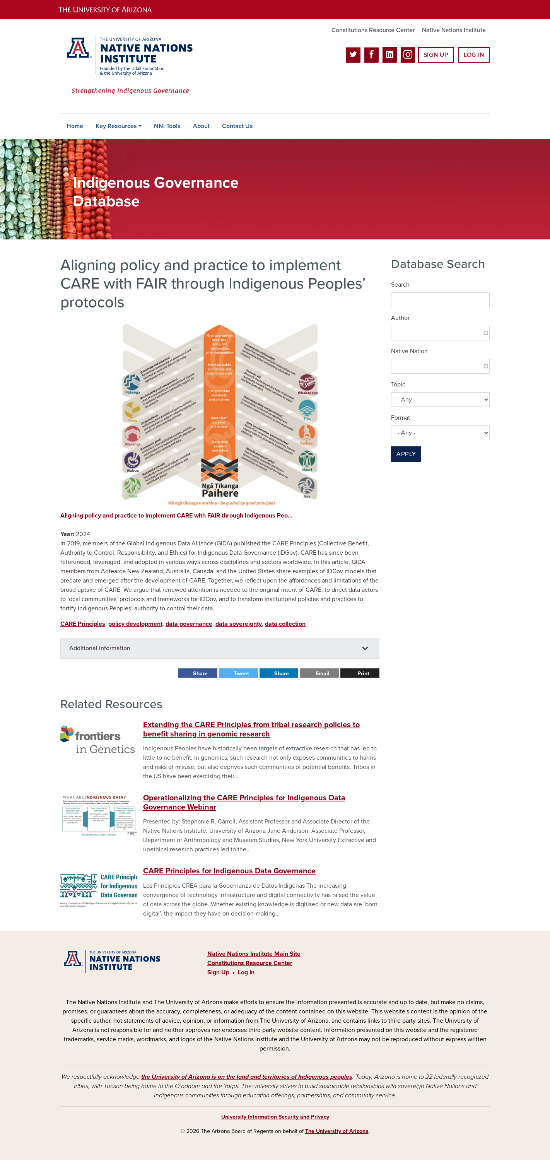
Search (400, 285)
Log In (474, 55)
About (201, 126)
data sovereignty (238, 624)
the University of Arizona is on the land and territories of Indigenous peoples (246, 1077)
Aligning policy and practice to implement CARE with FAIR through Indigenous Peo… (176, 515)
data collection (285, 624)
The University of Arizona (337, 1131)
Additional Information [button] (99, 648)
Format (400, 418)
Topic (398, 384)
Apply (406, 454)
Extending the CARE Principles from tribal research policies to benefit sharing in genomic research (251, 729)
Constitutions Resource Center (373, 30)
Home (75, 126)
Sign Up (436, 55)
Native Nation (409, 351)
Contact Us (237, 126)
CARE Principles (82, 624)
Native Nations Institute (454, 30)
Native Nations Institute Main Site (254, 954)
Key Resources (116, 126)
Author (400, 318)
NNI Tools (167, 126)
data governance (189, 624)
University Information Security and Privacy (275, 1117)
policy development (135, 624)
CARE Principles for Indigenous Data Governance (229, 871)
